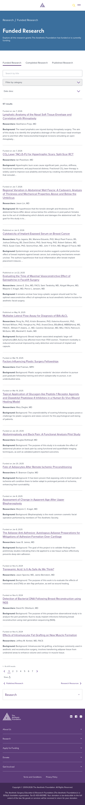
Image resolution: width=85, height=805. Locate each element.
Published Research (62, 62)
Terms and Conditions (32, 777)
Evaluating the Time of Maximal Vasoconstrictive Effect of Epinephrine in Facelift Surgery (36, 278)
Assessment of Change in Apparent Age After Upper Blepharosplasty (33, 501)
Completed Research (37, 62)
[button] (5, 671)
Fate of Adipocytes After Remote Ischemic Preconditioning (37, 467)
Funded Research (27, 20)
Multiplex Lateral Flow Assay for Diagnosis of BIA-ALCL (35, 316)
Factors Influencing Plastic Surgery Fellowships (30, 361)
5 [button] (25, 671)
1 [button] (9, 671)
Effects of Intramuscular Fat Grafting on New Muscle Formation (40, 635)
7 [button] (33, 671)
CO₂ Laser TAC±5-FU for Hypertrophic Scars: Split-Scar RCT (38, 154)
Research (8, 20)
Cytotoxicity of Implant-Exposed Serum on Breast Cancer (36, 234)
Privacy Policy (51, 777)
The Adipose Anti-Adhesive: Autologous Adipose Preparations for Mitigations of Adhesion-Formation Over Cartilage (41, 535)
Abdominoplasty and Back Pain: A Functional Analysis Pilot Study (41, 434)
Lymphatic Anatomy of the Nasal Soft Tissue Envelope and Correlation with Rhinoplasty (37, 116)
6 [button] (29, 671)
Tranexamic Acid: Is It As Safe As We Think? (28, 569)
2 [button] (13, 671)
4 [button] (21, 671)
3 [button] (17, 671)
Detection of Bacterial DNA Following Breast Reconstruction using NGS (42, 600)
